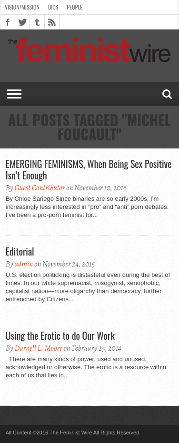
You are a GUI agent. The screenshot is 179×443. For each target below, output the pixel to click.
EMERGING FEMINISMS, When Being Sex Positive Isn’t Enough (89, 169)
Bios (53, 7)
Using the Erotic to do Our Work (60, 335)
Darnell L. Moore (38, 348)
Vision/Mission (22, 7)
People (74, 7)
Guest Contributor (39, 188)
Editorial (20, 251)
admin (23, 264)
